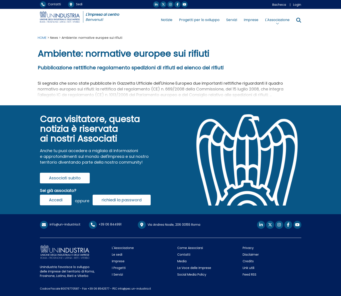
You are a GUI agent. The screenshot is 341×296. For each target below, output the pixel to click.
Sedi (75, 4)
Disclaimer (251, 254)
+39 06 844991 (105, 224)
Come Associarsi (190, 248)
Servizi (231, 19)
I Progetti (119, 268)
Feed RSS (249, 274)
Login (297, 4)
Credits (248, 261)
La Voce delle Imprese (194, 268)
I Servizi (117, 274)
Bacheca (279, 4)
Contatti (50, 4)
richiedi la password (122, 200)
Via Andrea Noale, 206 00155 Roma (169, 225)
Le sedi (117, 254)
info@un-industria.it (60, 224)
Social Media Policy (191, 274)
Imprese (251, 19)
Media (182, 261)
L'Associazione (123, 248)
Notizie (166, 19)
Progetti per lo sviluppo (199, 19)
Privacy (248, 248)
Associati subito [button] (65, 178)
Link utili (248, 268)
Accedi (55, 200)
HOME (42, 37)
